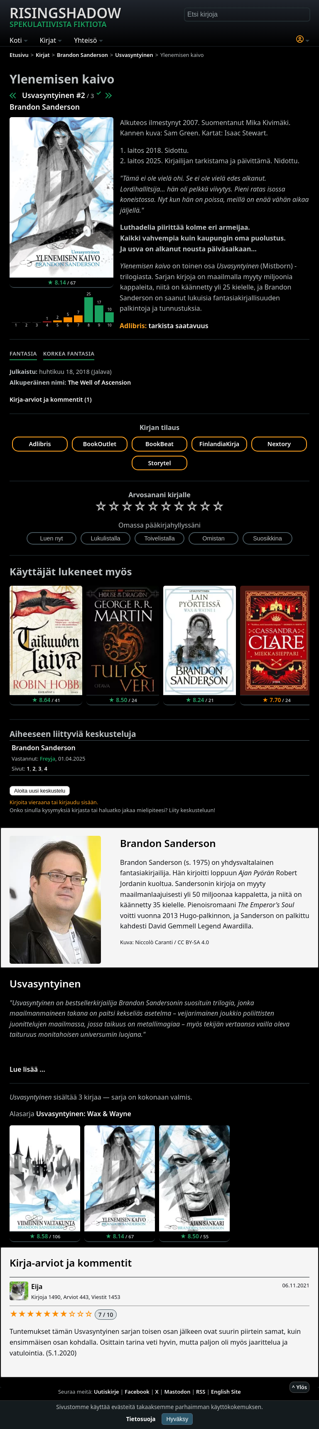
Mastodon (177, 1391)
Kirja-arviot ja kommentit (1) (51, 399)
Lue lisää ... (27, 1069)
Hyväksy (177, 1419)
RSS (200, 1391)
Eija (36, 1286)
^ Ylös (299, 1387)
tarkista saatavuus (179, 325)
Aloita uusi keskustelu (39, 791)
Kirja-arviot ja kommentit (71, 1262)
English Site (226, 1391)
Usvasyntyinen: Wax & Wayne (83, 1113)
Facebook (137, 1391)
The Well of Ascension (99, 382)
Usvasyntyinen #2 (53, 95)
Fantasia (23, 353)
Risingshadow (65, 16)
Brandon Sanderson (45, 107)
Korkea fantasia (69, 353)
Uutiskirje (106, 1391)
